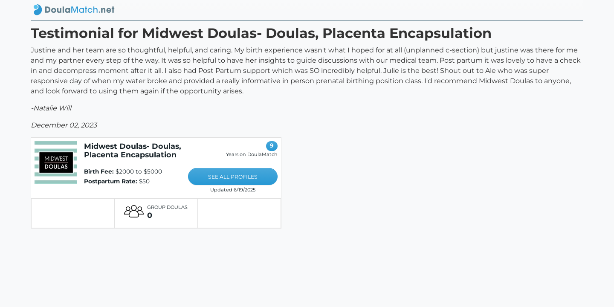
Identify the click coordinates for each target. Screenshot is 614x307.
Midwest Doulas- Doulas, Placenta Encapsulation (132, 150)
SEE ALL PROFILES (233, 177)
